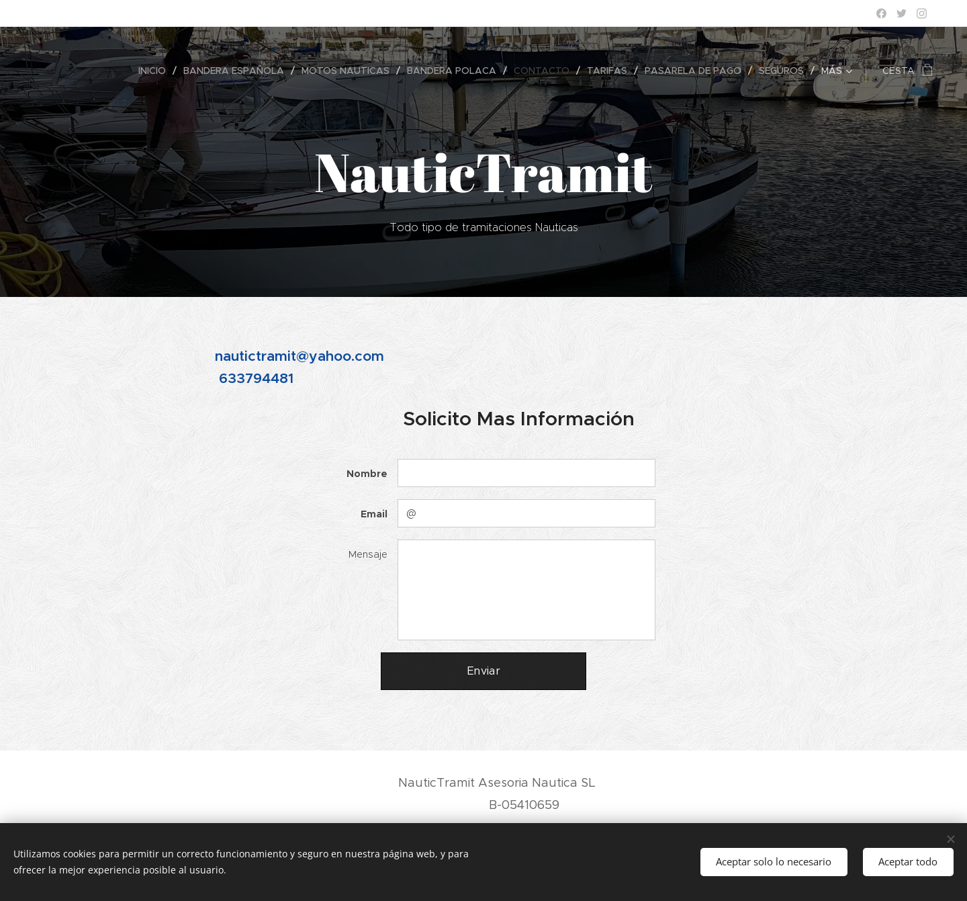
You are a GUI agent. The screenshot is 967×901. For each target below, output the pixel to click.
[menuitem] (72, 70)
